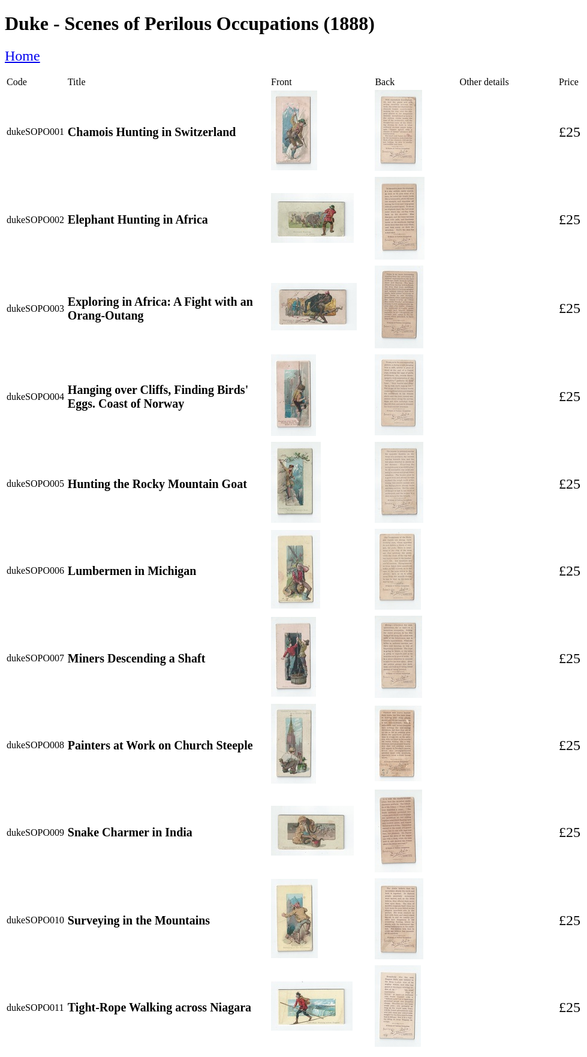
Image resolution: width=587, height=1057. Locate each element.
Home (22, 56)
